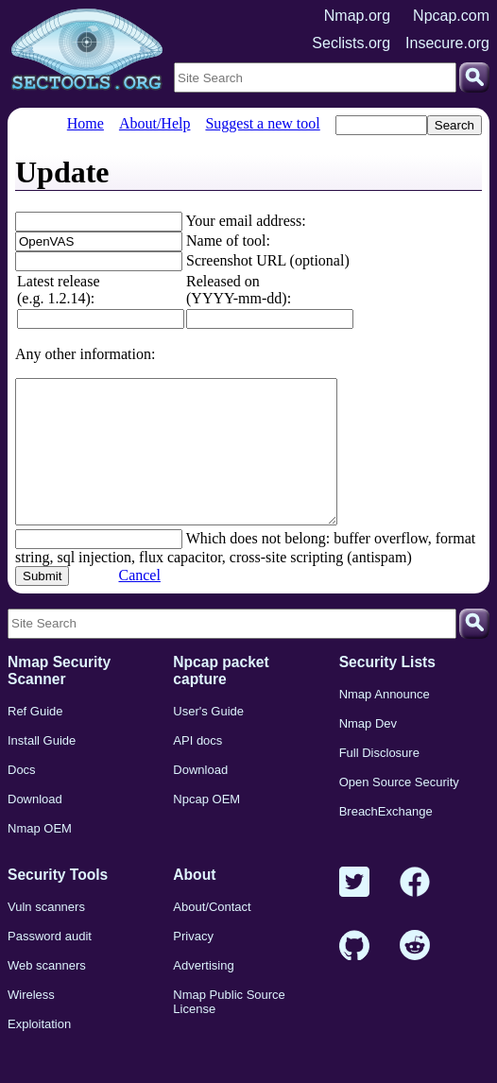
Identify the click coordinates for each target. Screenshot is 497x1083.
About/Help (155, 123)
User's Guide (208, 739)
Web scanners (47, 994)
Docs (22, 798)
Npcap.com (451, 16)
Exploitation (39, 1052)
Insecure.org (447, 43)
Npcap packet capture (220, 698)
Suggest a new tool (262, 123)
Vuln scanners (46, 935)
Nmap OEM (40, 857)
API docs (197, 769)
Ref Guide (35, 739)
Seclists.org (351, 43)
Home (85, 123)
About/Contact (211, 935)
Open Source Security (399, 810)
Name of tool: (228, 240)
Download (35, 827)
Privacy (193, 964)
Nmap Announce (384, 722)
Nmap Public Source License (229, 1030)
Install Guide (42, 769)
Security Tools (58, 903)
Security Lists (387, 690)
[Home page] (87, 50)
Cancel (139, 603)
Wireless (31, 1023)
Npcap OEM (206, 827)
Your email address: (245, 221)
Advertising (203, 994)
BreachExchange (386, 840)
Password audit (50, 964)
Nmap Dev (368, 752)
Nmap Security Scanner (59, 698)
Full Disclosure (379, 781)
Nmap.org (357, 16)
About (194, 903)
